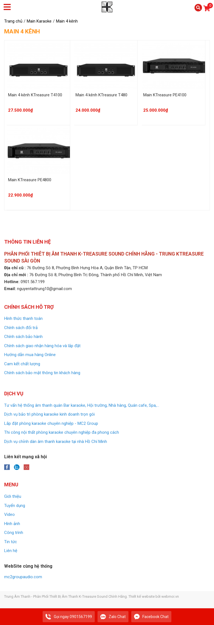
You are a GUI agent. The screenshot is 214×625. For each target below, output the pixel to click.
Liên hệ (10, 550)
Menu (11, 484)
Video (9, 514)
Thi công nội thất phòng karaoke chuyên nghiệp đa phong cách (61, 432)
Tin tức (10, 541)
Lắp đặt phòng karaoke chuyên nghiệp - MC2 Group (51, 423)
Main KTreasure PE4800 (29, 179)
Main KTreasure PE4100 (164, 94)
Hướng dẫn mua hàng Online (30, 354)
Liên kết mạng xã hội (25, 456)
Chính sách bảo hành (23, 336)
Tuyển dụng (14, 505)
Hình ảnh (12, 523)
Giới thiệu (12, 496)
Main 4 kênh (22, 31)
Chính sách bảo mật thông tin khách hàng (42, 372)
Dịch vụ (13, 393)
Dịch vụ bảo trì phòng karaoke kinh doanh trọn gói (49, 414)
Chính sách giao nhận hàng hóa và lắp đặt (42, 345)
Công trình (13, 532)
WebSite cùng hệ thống (28, 566)
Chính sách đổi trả (21, 327)
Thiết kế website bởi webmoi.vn (153, 596)
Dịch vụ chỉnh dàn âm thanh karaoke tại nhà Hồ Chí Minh (55, 441)
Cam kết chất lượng (22, 363)
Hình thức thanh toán (23, 318)
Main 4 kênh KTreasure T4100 (35, 94)
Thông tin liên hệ (27, 242)
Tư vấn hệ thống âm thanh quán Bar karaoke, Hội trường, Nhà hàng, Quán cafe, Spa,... (81, 405)
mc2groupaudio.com (23, 576)
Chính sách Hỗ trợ (29, 307)
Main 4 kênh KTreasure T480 (101, 94)
